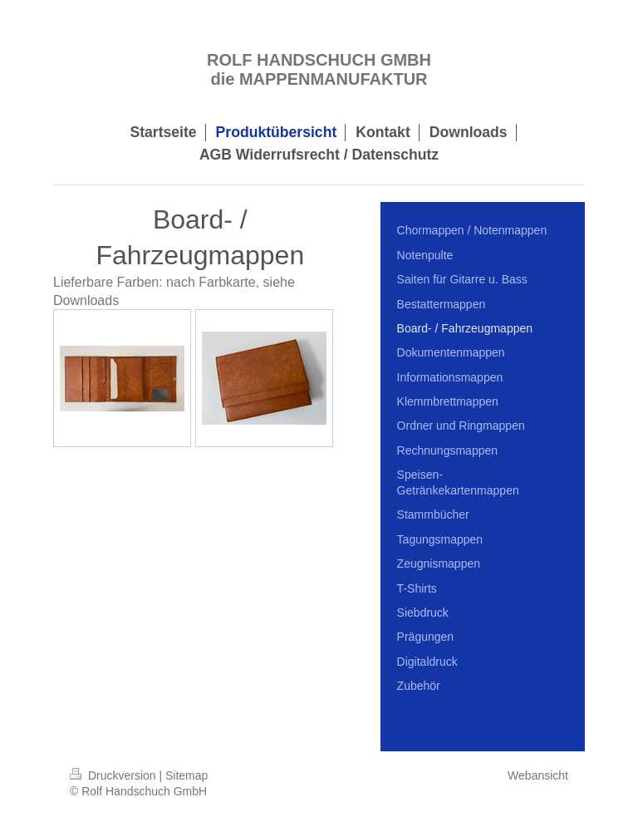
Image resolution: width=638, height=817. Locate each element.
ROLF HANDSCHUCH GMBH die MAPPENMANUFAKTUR (319, 69)
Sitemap (186, 775)
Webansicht (538, 775)
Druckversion (114, 775)
